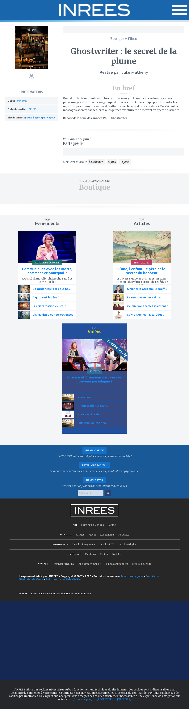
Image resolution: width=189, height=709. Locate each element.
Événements (107, 534)
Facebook (90, 554)
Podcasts (123, 534)
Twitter (104, 554)
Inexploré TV (106, 544)
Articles (80, 534)
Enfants (124, 162)
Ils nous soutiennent (116, 563)
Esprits (112, 162)
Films (132, 39)
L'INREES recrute (141, 563)
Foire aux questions (92, 524)
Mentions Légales (132, 576)
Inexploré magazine (83, 544)
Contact (112, 524)
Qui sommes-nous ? (89, 563)
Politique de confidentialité (63, 579)
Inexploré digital (127, 544)
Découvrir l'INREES (63, 563)
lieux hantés (96, 162)
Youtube (116, 554)
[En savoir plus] (82, 699)
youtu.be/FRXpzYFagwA (40, 117)
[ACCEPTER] (105, 699)
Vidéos (92, 534)
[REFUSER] (124, 699)
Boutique (117, 39)
